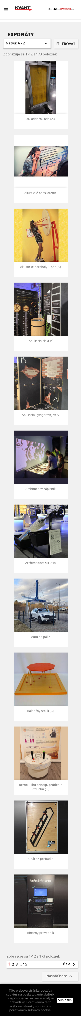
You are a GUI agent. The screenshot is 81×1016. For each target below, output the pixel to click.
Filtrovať (65, 43)
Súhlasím (65, 1000)
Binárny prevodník (40, 933)
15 (25, 964)
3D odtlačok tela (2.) (40, 119)
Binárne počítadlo (40, 859)
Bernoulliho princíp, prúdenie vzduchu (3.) (40, 787)
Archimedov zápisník (40, 489)
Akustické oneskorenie (40, 193)
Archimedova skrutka (40, 563)
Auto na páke (40, 637)
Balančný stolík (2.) (40, 711)
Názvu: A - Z (27, 43)
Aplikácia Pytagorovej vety (40, 415)
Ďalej (69, 964)
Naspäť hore (59, 976)
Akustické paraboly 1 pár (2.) (40, 267)
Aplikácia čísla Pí (40, 341)
